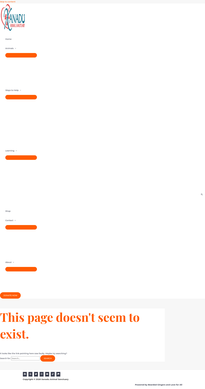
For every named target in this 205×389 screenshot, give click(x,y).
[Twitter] (36, 374)
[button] (10, 295)
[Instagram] (42, 374)
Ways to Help (12, 90)
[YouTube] (47, 374)
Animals (9, 48)
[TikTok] (53, 374)
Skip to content (7, 1)
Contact (9, 220)
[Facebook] (25, 374)
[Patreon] (58, 374)
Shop (7, 211)
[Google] (30, 374)
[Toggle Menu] (21, 55)
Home (8, 39)
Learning (9, 150)
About (8, 262)
